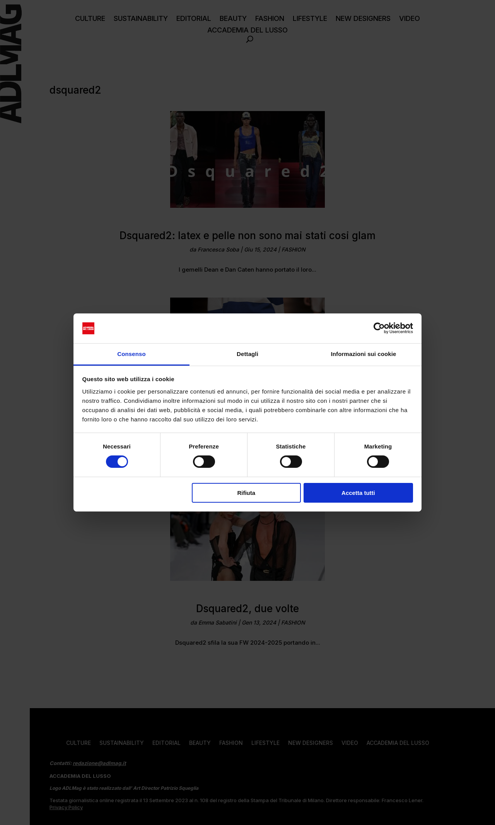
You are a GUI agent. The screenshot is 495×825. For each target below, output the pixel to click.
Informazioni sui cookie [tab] (363, 354)
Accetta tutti (358, 493)
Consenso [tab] (131, 354)
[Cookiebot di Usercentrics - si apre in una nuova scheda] (379, 328)
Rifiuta (246, 493)
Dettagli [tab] (247, 354)
